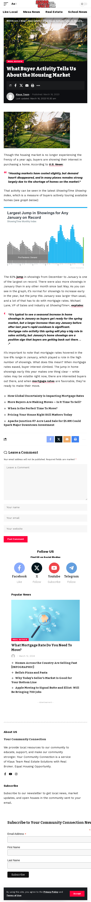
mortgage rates (43, 381)
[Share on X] (21, 85)
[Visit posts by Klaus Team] (10, 96)
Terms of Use (13, 895)
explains (77, 305)
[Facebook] (19, 573)
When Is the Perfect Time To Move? (33, 408)
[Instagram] (16, 774)
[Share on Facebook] (15, 85)
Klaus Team (22, 94)
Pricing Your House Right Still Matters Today (40, 414)
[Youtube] (54, 573)
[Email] (26, 85)
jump (19, 277)
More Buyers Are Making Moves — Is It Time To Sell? (44, 402)
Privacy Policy (50, 892)
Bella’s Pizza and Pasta (31, 672)
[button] (77, 894)
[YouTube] (10, 774)
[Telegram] (71, 573)
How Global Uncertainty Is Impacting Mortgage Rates (46, 396)
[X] (37, 573)
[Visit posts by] (13, 656)
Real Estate (15, 61)
